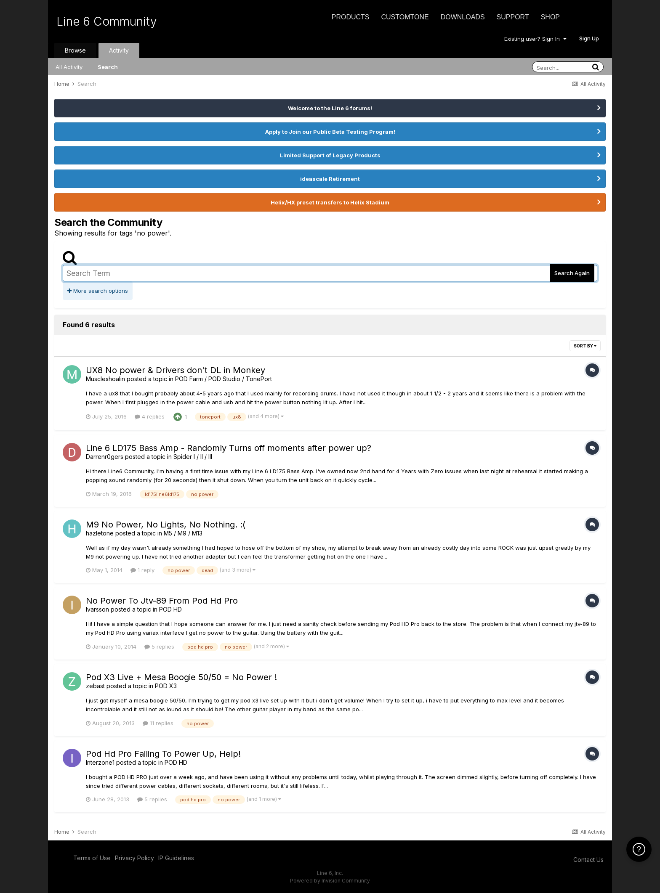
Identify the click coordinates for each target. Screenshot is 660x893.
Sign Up (589, 38)
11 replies (158, 723)
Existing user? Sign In (535, 38)
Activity (119, 50)
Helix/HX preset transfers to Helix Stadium (330, 202)
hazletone (100, 533)
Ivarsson (97, 609)
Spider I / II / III (192, 456)
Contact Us (588, 859)
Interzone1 (100, 762)
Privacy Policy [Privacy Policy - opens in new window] (134, 857)
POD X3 (166, 685)
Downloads (463, 17)
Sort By (585, 345)
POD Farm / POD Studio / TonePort (223, 378)
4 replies (150, 416)
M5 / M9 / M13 (183, 533)
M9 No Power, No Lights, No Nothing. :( (165, 524)
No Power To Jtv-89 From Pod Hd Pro (162, 601)
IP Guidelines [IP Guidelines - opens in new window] (176, 857)
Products (351, 17)
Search (108, 67)
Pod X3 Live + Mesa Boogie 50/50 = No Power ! (181, 677)
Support (513, 17)
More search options (97, 290)
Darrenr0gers (104, 456)
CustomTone (404, 17)
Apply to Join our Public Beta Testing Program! (330, 131)
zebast (95, 685)
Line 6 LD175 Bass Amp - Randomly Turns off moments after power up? (228, 448)
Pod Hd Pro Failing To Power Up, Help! (163, 754)
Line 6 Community (106, 21)
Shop (550, 17)
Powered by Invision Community (330, 880)
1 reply (142, 570)
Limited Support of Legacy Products (330, 155)
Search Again (572, 273)
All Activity (69, 67)
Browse (75, 50)
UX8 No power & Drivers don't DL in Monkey (175, 370)
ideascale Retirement (330, 178)
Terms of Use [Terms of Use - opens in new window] (92, 857)
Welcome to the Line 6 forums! (330, 108)
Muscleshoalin (105, 378)
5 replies (159, 646)
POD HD (170, 609)
